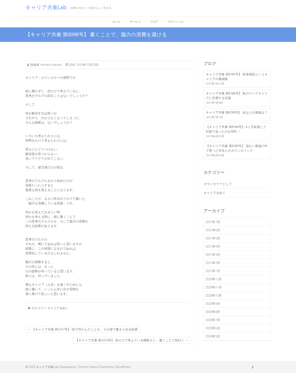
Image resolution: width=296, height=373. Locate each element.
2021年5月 (212, 238)
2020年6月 (212, 328)
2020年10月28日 (87, 64)
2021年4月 (212, 246)
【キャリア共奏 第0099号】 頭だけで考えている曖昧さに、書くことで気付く (131, 340)
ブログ (154, 21)
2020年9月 (212, 304)
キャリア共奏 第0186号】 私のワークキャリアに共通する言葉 (237, 96)
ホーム (116, 21)
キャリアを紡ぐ (58, 308)
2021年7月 (212, 222)
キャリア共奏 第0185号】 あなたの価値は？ (237, 112)
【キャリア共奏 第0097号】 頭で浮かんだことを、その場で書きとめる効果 (83, 329)
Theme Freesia (87, 367)
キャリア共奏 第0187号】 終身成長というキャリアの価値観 (237, 76)
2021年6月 (212, 230)
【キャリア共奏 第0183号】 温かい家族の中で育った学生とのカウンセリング (237, 148)
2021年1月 (212, 271)
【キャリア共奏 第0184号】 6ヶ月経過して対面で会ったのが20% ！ (236, 129)
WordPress (123, 367)
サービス (135, 21)
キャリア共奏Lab (45, 7)
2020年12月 (213, 279)
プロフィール (175, 21)
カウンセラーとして (218, 184)
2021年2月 (212, 263)
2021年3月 (212, 255)
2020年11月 (213, 287)
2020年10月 (213, 295)
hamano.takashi (51, 64)
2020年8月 (212, 312)
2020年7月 (212, 320)
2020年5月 (212, 336)
